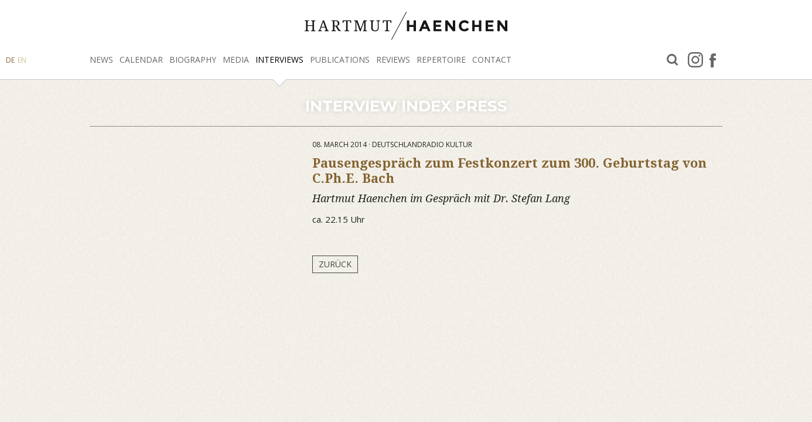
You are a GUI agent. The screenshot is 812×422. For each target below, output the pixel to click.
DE (10, 60)
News (101, 59)
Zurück (335, 264)
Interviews (279, 59)
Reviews (393, 59)
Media (236, 59)
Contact (491, 59)
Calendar (141, 59)
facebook (712, 60)
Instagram (695, 60)
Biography (192, 59)
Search (672, 60)
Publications (340, 59)
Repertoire (441, 59)
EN (22, 60)
